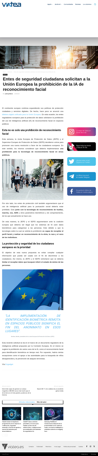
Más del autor (42, 402)
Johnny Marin (9, 93)
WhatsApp (93, 454)
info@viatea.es (84, 454)
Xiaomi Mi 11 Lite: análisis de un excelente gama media (50, 390)
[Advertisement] (49, 23)
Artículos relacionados (27, 402)
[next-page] (6, 435)
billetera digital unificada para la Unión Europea (21, 114)
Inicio (4, 72)
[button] (95, 4)
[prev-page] (3, 435)
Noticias (10, 72)
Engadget (9, 364)
